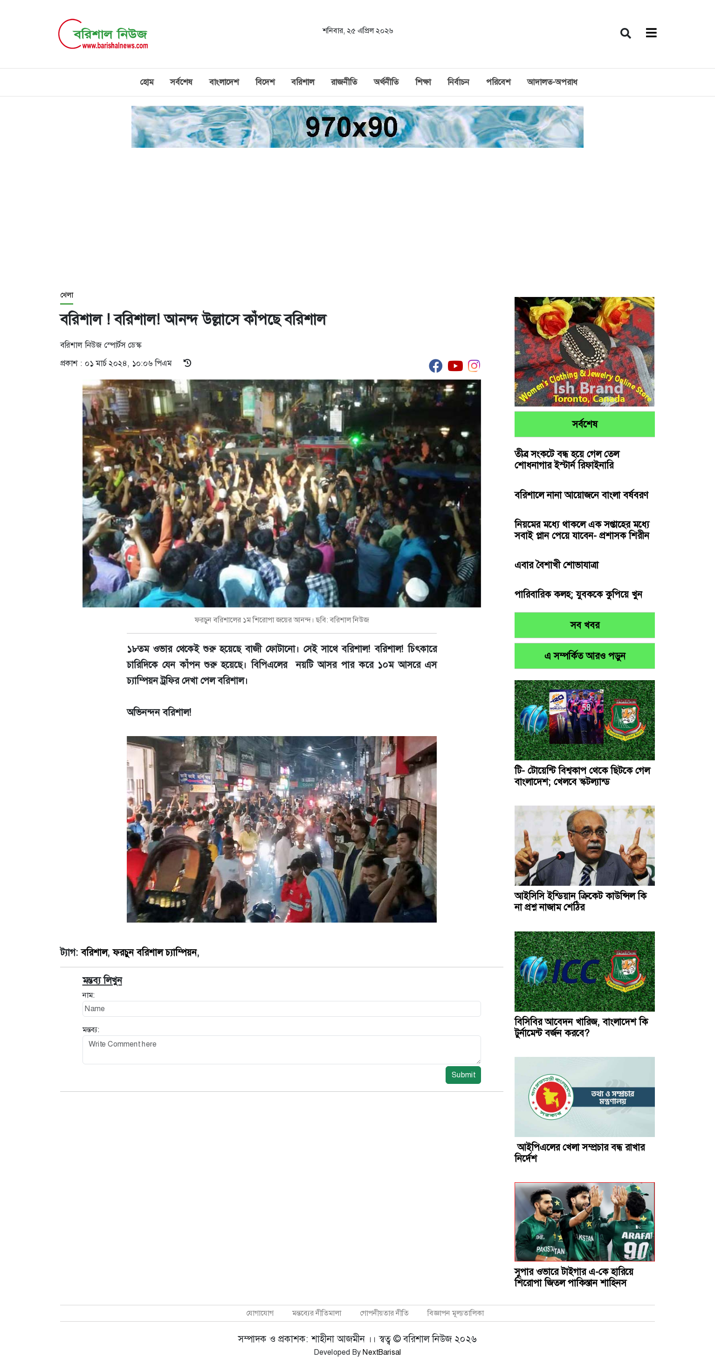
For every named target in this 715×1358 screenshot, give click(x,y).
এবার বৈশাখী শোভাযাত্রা (556, 565)
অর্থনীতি (386, 82)
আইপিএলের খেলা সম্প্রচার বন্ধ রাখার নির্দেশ (580, 1153)
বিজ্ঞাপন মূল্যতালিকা (455, 1313)
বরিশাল (302, 82)
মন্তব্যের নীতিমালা (316, 1313)
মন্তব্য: (90, 1029)
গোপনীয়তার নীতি (384, 1313)
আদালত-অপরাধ (552, 82)
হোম (146, 82)
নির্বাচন (458, 82)
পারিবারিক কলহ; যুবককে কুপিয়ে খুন (578, 594)
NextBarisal (382, 1352)
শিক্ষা (423, 82)
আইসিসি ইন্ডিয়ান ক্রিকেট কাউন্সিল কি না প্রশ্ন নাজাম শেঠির (580, 901)
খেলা (66, 295)
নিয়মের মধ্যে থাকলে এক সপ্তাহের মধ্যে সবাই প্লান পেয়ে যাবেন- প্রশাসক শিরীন (582, 530)
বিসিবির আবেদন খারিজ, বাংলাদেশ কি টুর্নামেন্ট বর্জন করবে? (581, 1027)
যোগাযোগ (260, 1313)
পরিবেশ (498, 82)
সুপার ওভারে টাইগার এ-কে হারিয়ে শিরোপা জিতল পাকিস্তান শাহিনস (574, 1277)
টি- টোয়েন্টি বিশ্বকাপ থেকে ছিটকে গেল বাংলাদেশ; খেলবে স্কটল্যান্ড (582, 776)
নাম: (88, 995)
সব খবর (585, 625)
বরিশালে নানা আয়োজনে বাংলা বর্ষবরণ (581, 495)
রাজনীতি (344, 82)
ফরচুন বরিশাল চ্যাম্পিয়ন (155, 952)
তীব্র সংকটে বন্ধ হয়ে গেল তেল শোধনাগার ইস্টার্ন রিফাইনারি (567, 459)
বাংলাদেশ (224, 82)
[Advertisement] (357, 219)
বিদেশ (265, 82)
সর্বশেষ (181, 82)
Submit (463, 1075)
